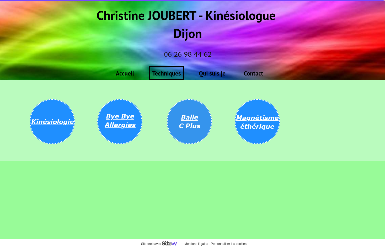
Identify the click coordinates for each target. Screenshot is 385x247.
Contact (253, 73)
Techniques (166, 73)
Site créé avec (161, 244)
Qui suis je (212, 73)
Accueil (125, 73)
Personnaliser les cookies (229, 244)
